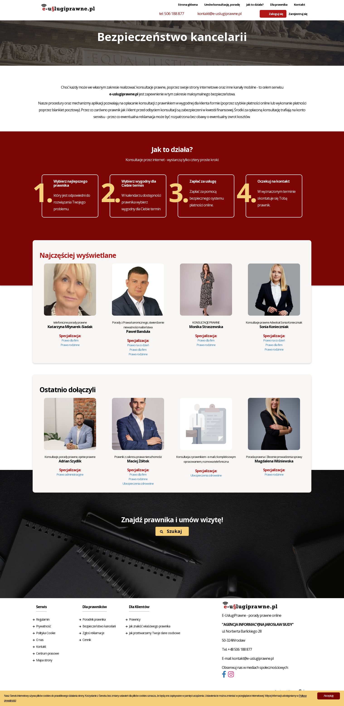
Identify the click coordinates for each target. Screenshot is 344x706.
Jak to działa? (255, 4)
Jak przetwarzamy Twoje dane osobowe (154, 633)
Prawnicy (134, 619)
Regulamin (42, 619)
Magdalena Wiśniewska (274, 459)
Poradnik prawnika (94, 619)
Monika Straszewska (206, 324)
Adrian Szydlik (70, 459)
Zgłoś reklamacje (93, 633)
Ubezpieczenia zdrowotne (138, 483)
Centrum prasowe (47, 653)
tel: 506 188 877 (171, 13)
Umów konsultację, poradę (222, 4)
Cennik (86, 640)
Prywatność (43, 626)
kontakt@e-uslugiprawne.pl (219, 13)
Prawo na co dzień (138, 345)
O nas (40, 640)
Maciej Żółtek (138, 459)
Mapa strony (44, 660)
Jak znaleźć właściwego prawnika (149, 626)
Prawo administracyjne (70, 474)
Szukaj (171, 531)
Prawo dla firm (70, 340)
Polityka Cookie (45, 633)
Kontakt (299, 4)
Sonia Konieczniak (274, 324)
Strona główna (188, 4)
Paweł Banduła (138, 327)
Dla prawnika (278, 4)
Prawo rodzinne (70, 345)
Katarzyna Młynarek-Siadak (70, 324)
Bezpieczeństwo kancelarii (99, 626)
